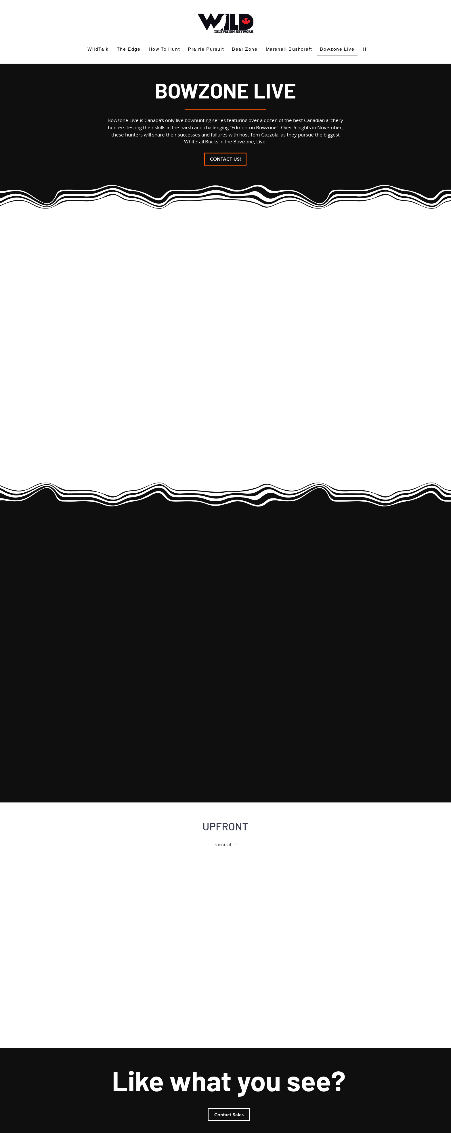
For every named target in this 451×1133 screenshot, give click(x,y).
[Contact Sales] (229, 1114)
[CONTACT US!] (225, 159)
